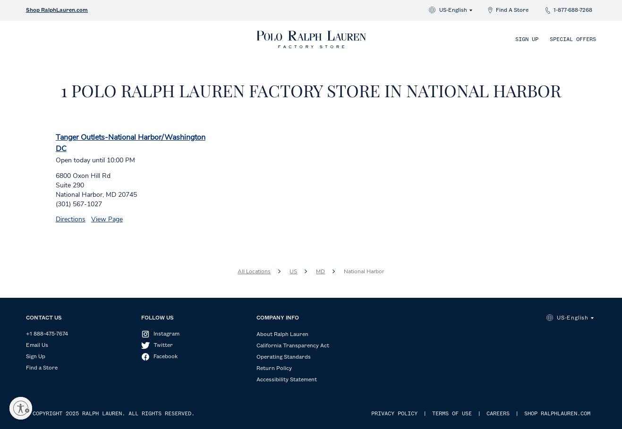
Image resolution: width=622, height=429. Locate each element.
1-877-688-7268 (573, 10)
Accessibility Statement (286, 380)
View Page (107, 219)
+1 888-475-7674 (47, 334)
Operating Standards (283, 357)
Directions (70, 219)
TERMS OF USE (452, 414)
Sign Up (526, 39)
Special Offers (573, 39)
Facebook (165, 357)
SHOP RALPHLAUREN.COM (557, 414)
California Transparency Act (292, 346)
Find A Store (512, 10)
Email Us (37, 345)
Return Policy (274, 368)
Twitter (163, 345)
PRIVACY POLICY (394, 414)
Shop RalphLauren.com (57, 10)
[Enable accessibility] (20, 408)
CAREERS (498, 414)
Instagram (166, 334)
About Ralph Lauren (282, 334)
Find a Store (42, 368)
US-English (453, 10)
